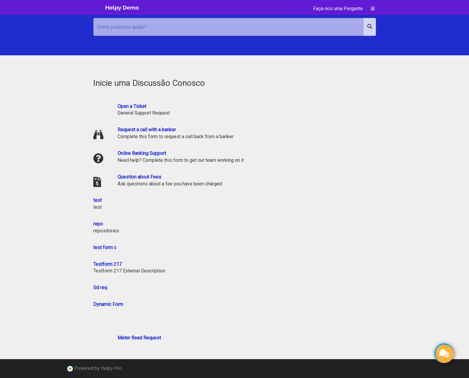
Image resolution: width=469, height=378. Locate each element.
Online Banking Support (142, 153)
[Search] (369, 27)
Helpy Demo (122, 7)
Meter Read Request (139, 338)
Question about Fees (139, 177)
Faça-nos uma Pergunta (338, 8)
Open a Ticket (132, 106)
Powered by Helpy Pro (98, 368)
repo (98, 224)
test (97, 200)
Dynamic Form (108, 304)
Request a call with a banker (147, 129)
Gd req (100, 287)
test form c (104, 247)
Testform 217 (107, 264)
